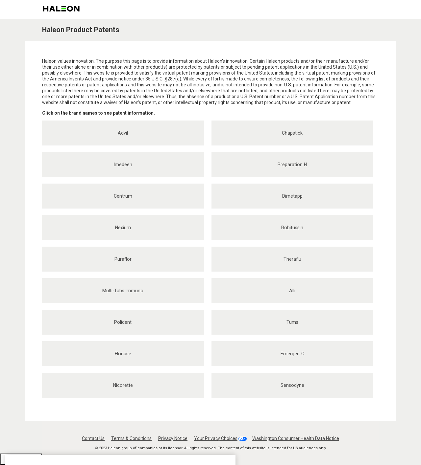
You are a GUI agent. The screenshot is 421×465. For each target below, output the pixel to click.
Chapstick (292, 133)
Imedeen (123, 164)
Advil (123, 133)
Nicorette (123, 385)
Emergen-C (292, 353)
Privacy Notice (172, 438)
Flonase (123, 353)
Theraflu (292, 259)
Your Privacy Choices (215, 438)
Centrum (123, 196)
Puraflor (123, 259)
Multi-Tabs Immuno (122, 290)
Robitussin (292, 227)
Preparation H (292, 164)
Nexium (123, 227)
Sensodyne (292, 385)
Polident (123, 322)
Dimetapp (292, 196)
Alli (292, 290)
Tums (292, 322)
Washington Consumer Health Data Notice (295, 438)
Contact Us (93, 438)
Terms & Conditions (131, 438)
